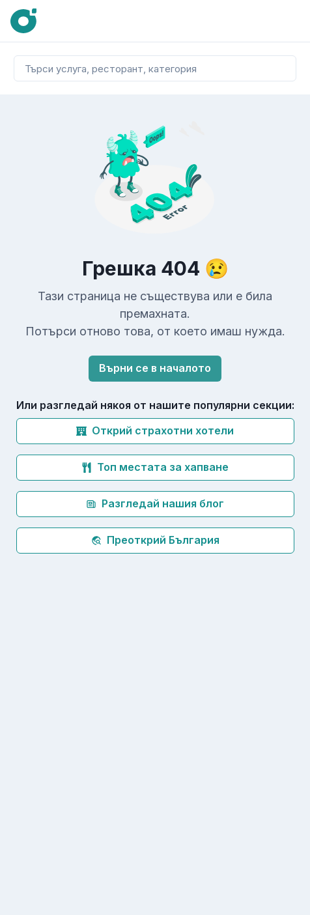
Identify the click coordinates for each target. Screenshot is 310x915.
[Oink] (23, 21)
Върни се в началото (155, 367)
